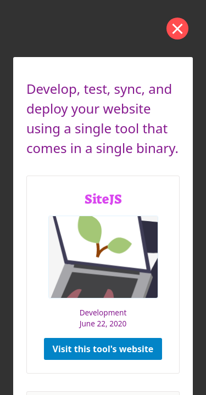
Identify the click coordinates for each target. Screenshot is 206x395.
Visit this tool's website (103, 349)
